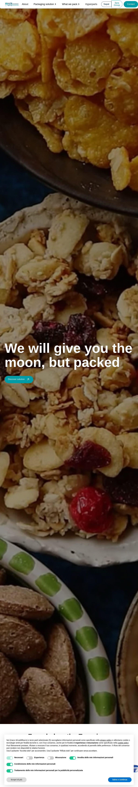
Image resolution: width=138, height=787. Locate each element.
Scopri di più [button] (16, 780)
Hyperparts (91, 4)
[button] (45, 4)
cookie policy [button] (123, 743)
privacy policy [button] (105, 740)
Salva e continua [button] (119, 780)
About (25, 4)
